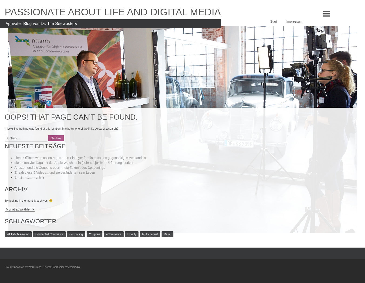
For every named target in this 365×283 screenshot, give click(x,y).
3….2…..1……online (29, 177)
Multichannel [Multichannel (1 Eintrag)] (150, 234)
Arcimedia (74, 267)
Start (279, 21)
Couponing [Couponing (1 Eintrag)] (76, 234)
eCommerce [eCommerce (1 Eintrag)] (113, 234)
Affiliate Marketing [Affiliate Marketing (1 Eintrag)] (18, 234)
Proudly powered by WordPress (23, 267)
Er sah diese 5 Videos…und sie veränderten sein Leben (54, 172)
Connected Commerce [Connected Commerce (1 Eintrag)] (49, 234)
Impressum (300, 21)
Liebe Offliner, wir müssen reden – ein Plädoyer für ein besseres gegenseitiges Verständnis (80, 158)
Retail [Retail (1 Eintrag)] (167, 234)
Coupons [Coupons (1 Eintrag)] (94, 234)
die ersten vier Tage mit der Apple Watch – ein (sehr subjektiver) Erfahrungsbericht (73, 163)
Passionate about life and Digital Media (113, 12)
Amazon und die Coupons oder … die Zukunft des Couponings (59, 167)
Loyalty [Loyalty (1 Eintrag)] (131, 234)
